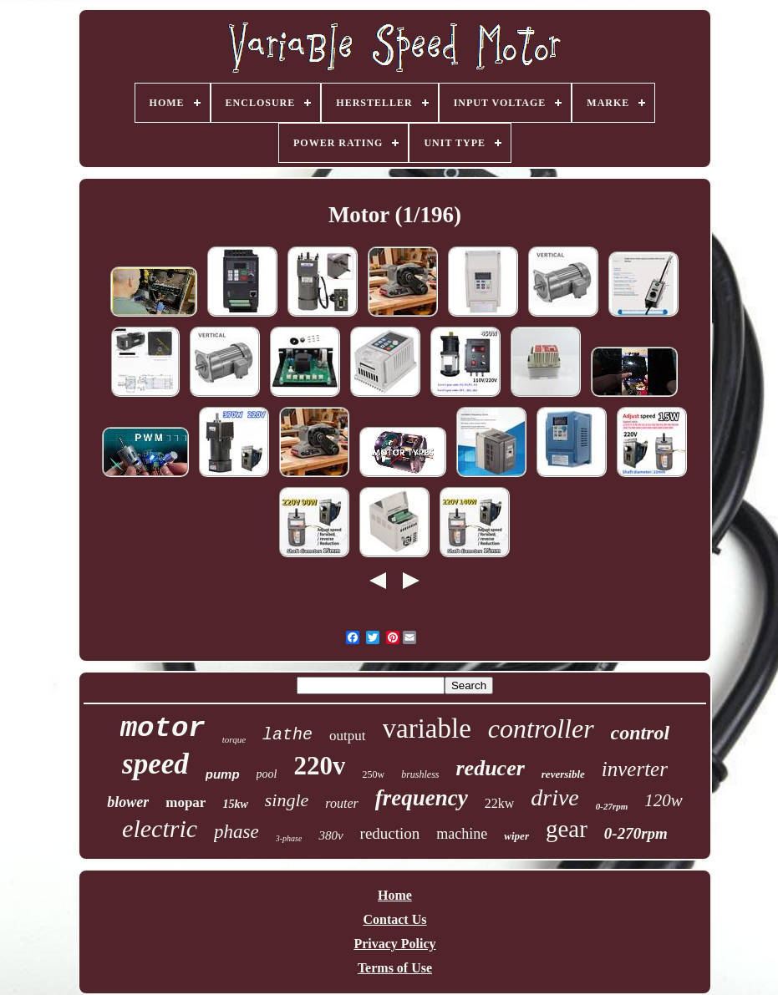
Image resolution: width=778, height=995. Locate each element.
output (347, 736)
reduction (390, 833)
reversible (563, 774)
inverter (635, 769)
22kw (500, 803)
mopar (185, 802)
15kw (234, 804)
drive (555, 797)
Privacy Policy (394, 944)
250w (373, 774)
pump (223, 774)
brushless (420, 774)
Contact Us (394, 919)
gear (566, 828)
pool (267, 774)
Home (395, 895)
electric (159, 828)
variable (427, 728)
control (640, 733)
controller (541, 728)
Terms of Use (395, 968)
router (341, 803)
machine (461, 833)
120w (663, 800)
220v (319, 765)
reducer (489, 768)
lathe (287, 734)
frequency (421, 797)
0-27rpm (612, 806)
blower (128, 802)
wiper (516, 836)
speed (155, 764)
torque (234, 739)
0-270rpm (636, 833)
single (287, 799)
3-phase (289, 838)
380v (330, 835)
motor (163, 728)
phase (236, 831)
